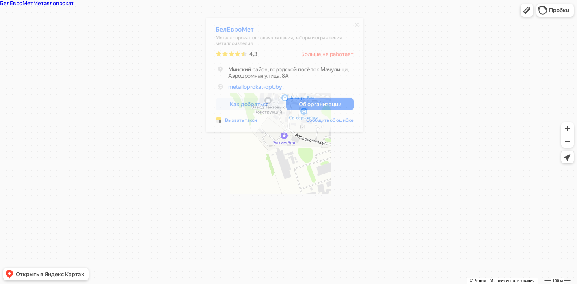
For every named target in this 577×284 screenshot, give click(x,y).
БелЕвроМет (235, 31)
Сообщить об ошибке (330, 122)
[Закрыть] (357, 27)
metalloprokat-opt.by (255, 89)
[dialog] (284, 77)
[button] (527, 10)
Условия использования (512, 280)
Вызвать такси (241, 122)
